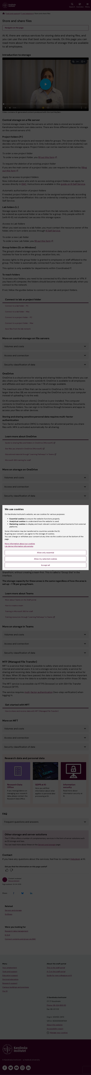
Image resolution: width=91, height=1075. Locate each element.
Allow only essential (45, 552)
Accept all (45, 565)
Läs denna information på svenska (19, 546)
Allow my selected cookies (45, 559)
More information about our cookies (20, 543)
